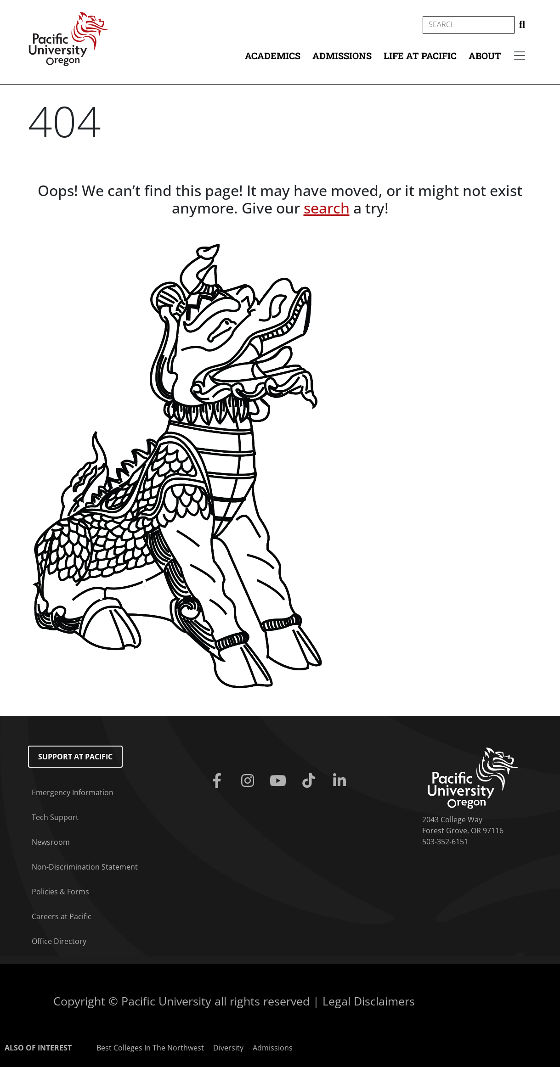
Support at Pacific (75, 757)
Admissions (342, 56)
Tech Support (55, 817)
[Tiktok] (310, 781)
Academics (272, 56)
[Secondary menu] (519, 55)
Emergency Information (72, 792)
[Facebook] (218, 781)
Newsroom (51, 842)
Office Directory (59, 941)
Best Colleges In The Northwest (150, 1048)
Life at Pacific (420, 56)
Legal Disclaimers (368, 1001)
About (485, 56)
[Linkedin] (341, 781)
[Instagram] (249, 781)
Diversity (228, 1048)
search (327, 208)
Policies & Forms (60, 892)
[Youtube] (280, 781)
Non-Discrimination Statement (85, 867)
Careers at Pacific (61, 916)
